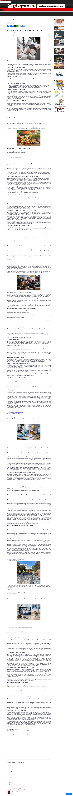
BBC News (11, 783)
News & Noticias (7, 9)
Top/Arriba (69, 794)
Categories (12, 13)
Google (10, 765)
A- (15, 9)
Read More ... (9, 259)
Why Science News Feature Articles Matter (15, 412)
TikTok (10, 776)
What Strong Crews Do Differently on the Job (15, 559)
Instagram (10, 775)
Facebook (10, 772)
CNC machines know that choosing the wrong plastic (25, 95)
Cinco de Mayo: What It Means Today (14, 118)
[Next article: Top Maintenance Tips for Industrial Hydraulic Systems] (31, 113)
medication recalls (43, 626)
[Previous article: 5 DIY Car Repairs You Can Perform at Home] (26, 113)
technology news (43, 397)
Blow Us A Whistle (10, 786)
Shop (13, 9)
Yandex (10, 770)
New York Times (12, 784)
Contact (25, 13)
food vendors (43, 188)
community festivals (29, 127)
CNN (10, 782)
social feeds (28, 265)
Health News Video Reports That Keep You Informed (17, 592)
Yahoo (10, 767)
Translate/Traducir (11, 22)
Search (31, 13)
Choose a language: (10, 19)
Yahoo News (11, 780)
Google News (11, 781)
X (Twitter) (10, 777)
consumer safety (10, 484)
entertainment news (10, 329)
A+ (17, 9)
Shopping (37, 13)
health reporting (12, 499)
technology (21, 418)
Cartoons (19, 13)
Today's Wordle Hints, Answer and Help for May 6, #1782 (18, 730)
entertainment (36, 247)
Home (1, 9)
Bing (9, 766)
